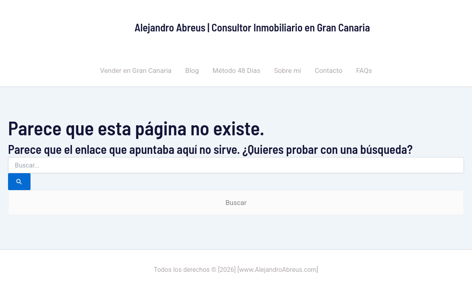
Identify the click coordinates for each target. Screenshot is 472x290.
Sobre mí (287, 70)
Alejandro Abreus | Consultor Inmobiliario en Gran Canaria (252, 27)
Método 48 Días (236, 70)
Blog (192, 70)
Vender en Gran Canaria (136, 70)
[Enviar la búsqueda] (19, 181)
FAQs (364, 70)
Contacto (329, 70)
